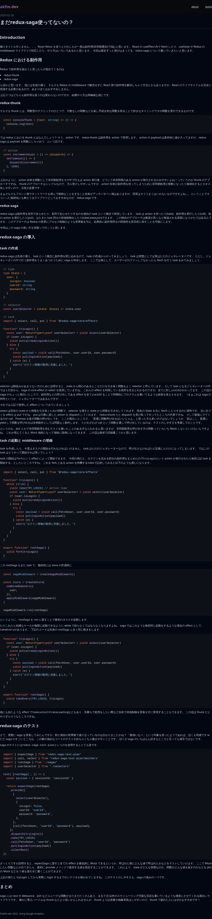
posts (208, 6)
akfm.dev (9, 6)
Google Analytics (35, 913)
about (195, 6)
